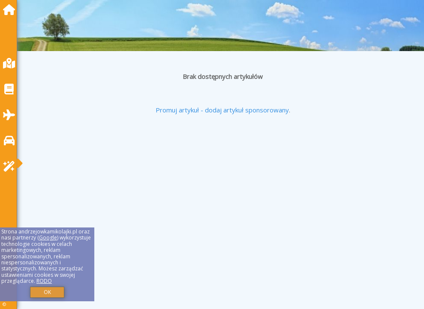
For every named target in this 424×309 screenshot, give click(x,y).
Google (48, 237)
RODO (44, 281)
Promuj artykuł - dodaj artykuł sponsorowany (222, 110)
